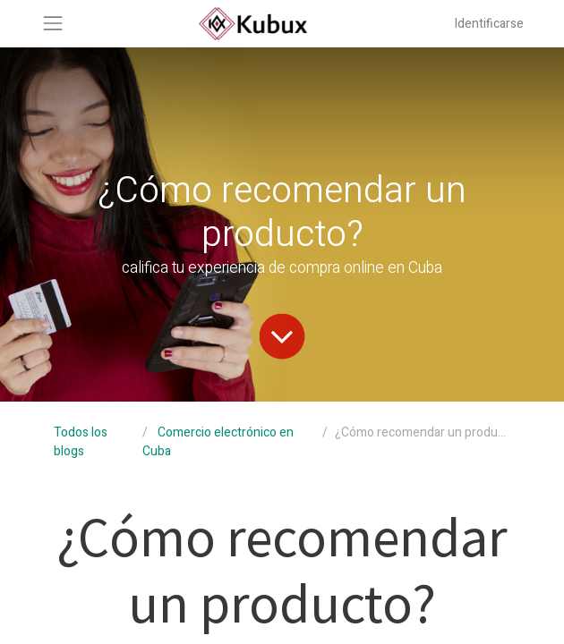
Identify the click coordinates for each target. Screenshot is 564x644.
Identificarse (489, 23)
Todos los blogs (80, 442)
